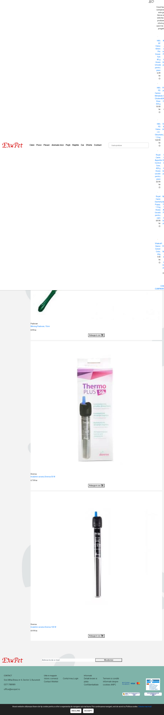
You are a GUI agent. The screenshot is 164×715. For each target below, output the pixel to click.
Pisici (39, 145)
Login (75, 678)
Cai (82, 145)
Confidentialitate (91, 684)
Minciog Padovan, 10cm (40, 326)
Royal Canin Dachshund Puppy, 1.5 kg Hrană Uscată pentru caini (159, 207)
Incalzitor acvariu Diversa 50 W (43, 477)
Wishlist (55, 681)
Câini (32, 145)
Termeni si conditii (111, 678)
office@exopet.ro (12, 689)
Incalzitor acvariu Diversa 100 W (43, 627)
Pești (68, 145)
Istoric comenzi (51, 678)
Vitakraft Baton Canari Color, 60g (158, 248)
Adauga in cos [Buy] (96, 335)
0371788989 (9, 684)
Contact (97, 145)
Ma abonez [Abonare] (108, 660)
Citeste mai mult (145, 707)
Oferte (89, 145)
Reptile (75, 145)
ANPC (113, 684)
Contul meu (68, 678)
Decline (76, 711)
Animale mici (58, 145)
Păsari (47, 145)
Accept (88, 711)
